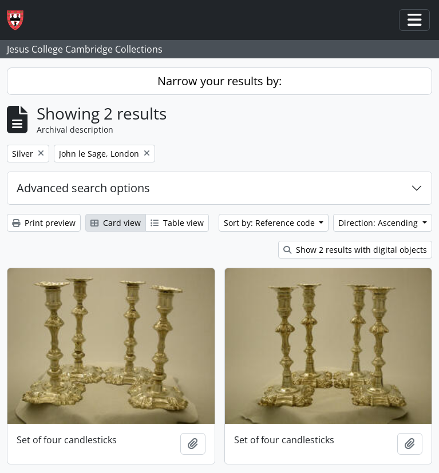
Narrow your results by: (219, 81)
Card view (115, 222)
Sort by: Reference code (270, 222)
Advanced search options (83, 188)
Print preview (44, 222)
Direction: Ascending (379, 222)
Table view (177, 222)
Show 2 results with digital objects (355, 249)
